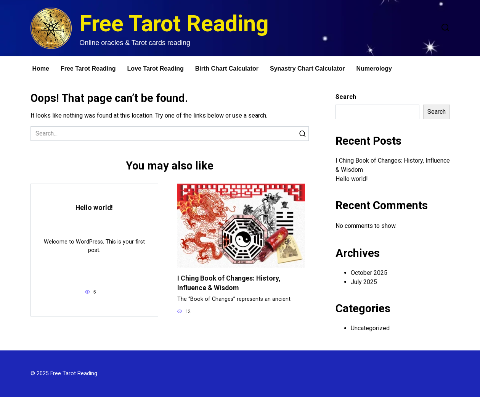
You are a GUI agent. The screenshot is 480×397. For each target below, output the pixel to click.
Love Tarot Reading (155, 68)
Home (40, 68)
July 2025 (364, 282)
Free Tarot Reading (174, 23)
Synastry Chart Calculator (307, 68)
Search (346, 96)
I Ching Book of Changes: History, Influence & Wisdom (229, 283)
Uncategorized (370, 328)
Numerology (374, 68)
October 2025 (369, 272)
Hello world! (94, 207)
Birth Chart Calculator (226, 68)
